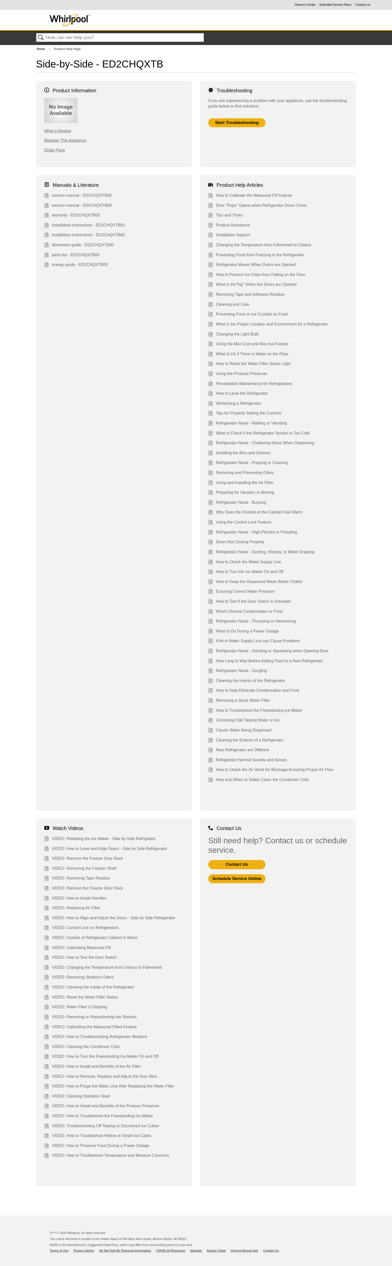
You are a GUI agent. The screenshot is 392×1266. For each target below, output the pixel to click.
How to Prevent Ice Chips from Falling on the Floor (257, 275)
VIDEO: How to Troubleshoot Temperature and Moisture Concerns (106, 1156)
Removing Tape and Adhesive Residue (246, 295)
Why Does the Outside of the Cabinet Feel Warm (255, 512)
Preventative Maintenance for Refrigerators (250, 384)
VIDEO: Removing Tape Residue (77, 878)
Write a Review (57, 131)
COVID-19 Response (170, 1250)
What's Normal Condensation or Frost (245, 612)
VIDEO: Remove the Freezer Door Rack (83, 859)
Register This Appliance (65, 140)
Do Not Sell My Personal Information (125, 1250)
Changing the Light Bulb (233, 334)
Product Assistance (229, 225)
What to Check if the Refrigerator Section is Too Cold (259, 433)
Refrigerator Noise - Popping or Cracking (248, 463)
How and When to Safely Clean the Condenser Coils (258, 780)
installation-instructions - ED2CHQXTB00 (84, 225)
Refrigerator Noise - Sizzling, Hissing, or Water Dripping (261, 552)
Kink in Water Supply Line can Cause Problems (254, 641)
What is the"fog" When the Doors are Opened (252, 285)
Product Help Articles (235, 185)
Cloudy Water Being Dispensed (239, 730)
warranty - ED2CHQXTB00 (72, 215)
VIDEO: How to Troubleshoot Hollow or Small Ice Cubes (97, 1136)
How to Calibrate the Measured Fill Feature (250, 196)
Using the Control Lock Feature (239, 522)
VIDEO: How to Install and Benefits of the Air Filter (92, 1067)
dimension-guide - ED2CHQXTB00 (79, 245)
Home (41, 49)
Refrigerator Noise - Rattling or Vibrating (247, 423)
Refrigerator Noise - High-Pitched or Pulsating (252, 532)
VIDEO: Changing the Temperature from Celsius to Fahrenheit (103, 968)
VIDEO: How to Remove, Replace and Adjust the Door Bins (100, 1077)
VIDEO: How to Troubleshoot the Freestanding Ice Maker (98, 1116)
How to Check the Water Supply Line (244, 562)
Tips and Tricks (225, 215)
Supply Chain (216, 1250)
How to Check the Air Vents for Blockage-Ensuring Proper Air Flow (270, 770)
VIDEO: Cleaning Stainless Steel (77, 1096)
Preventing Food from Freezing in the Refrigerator (256, 255)
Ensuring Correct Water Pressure (241, 592)
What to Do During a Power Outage (243, 631)
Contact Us (363, 4)
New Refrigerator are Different (238, 750)
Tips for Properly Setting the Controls (244, 413)
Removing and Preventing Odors (241, 473)
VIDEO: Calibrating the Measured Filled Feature (90, 1027)
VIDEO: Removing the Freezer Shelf (80, 869)
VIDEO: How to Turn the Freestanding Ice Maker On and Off (101, 1057)
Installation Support (229, 235)
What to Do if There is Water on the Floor (248, 354)
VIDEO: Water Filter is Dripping (75, 1007)
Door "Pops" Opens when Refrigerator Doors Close (257, 206)
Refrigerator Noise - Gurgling (237, 671)
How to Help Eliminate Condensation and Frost (253, 691)
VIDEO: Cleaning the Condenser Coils (82, 1047)
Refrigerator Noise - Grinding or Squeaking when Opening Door (268, 651)
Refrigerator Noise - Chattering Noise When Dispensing (261, 443)
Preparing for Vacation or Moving (241, 493)
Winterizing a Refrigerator (234, 404)
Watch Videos (63, 828)
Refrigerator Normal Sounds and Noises (247, 760)
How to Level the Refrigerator (238, 394)
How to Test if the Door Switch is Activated (249, 602)
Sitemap (196, 1250)
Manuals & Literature (71, 185)
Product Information (70, 90)
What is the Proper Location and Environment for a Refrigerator (268, 324)
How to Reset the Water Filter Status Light (249, 364)
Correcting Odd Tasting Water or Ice (244, 720)
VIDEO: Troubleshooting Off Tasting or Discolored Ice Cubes (101, 1126)
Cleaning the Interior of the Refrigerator (246, 681)
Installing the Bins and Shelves (239, 453)
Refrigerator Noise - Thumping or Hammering (252, 621)
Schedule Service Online (236, 878)
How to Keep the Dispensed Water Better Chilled (255, 582)
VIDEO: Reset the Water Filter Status (81, 997)
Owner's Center (305, 4)
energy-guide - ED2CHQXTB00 (76, 265)
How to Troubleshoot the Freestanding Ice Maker (255, 711)
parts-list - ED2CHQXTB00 (72, 255)
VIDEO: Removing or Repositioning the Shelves (90, 1017)
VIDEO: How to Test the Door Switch (80, 958)
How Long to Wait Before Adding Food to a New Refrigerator (265, 661)
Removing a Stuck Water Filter (239, 701)
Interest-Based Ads (244, 1250)
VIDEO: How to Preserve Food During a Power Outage (96, 1146)
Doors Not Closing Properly (236, 542)
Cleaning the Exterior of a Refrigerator (245, 740)
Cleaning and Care (228, 305)
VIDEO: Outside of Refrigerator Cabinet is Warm (91, 938)
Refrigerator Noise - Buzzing (237, 503)
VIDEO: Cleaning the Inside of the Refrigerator (89, 987)
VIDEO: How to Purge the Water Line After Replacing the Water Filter (109, 1086)
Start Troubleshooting (236, 122)
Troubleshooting (230, 90)
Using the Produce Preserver (237, 374)
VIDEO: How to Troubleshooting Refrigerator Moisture (95, 1037)
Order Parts (54, 150)
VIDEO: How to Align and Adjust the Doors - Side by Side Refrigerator (109, 918)
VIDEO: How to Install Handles (75, 898)
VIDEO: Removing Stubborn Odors (79, 977)
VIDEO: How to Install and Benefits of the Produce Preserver (102, 1106)
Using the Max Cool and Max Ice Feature (248, 344)
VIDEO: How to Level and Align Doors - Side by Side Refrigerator (105, 849)
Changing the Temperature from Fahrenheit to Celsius (259, 245)
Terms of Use (59, 1250)
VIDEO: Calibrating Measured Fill (77, 948)
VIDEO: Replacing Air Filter (72, 908)
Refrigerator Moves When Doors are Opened (252, 265)
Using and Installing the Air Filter (240, 483)
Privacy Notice (84, 1250)
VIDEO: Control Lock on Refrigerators (81, 928)
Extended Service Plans (335, 4)
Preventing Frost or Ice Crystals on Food (248, 314)
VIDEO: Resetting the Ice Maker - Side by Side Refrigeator (100, 839)
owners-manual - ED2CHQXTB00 (78, 196)
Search (41, 38)
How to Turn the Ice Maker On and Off (246, 572)
